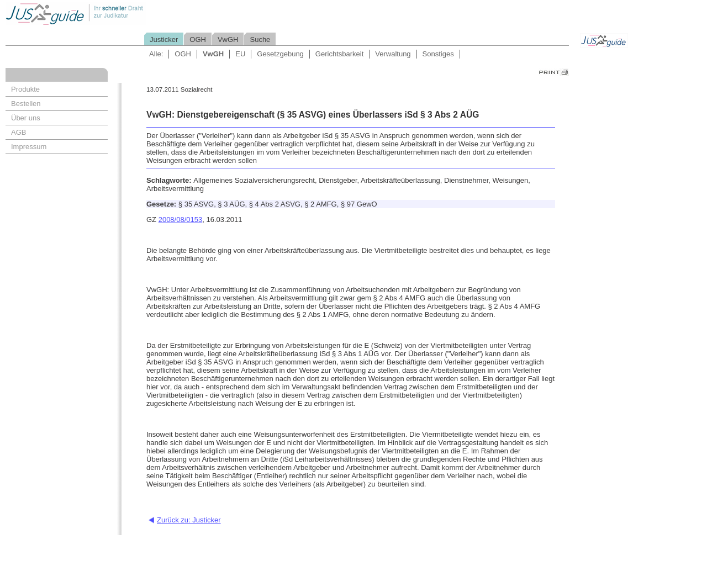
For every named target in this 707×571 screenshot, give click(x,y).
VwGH (228, 39)
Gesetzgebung (280, 54)
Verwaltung (392, 54)
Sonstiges (438, 54)
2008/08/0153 (181, 219)
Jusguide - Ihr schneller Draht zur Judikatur (111, 13)
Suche (260, 39)
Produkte (25, 89)
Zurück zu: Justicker (189, 520)
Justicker (164, 39)
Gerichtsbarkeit (339, 54)
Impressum (28, 146)
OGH (197, 39)
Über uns (25, 118)
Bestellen (25, 103)
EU (240, 54)
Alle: (156, 54)
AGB (18, 132)
